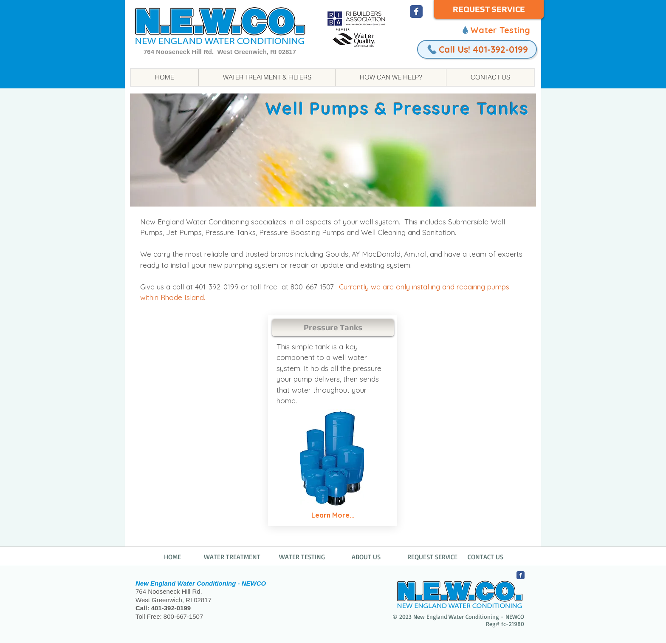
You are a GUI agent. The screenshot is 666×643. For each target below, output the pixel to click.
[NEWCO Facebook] (416, 11)
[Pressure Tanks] (333, 327)
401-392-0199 (171, 608)
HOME (172, 556)
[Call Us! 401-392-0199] (477, 49)
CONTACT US (485, 556)
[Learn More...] (333, 515)
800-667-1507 (183, 616)
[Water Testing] (495, 30)
